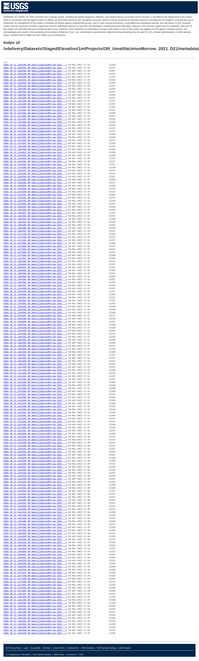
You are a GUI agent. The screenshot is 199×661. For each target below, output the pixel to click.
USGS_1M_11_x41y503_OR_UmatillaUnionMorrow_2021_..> (35, 382)
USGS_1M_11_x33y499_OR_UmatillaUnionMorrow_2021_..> (35, 146)
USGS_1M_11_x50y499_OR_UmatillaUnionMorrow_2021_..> (35, 630)
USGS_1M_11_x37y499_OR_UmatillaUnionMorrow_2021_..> (35, 234)
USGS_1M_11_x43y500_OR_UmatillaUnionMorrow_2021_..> (35, 445)
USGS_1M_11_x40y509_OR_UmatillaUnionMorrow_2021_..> (35, 361)
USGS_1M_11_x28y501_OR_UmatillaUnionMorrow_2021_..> (35, 68)
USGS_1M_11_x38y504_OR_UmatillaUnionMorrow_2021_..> (35, 276)
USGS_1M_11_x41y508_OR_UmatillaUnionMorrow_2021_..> (35, 397)
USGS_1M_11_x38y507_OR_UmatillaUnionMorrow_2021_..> (35, 285)
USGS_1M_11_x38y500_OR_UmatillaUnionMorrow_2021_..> (35, 264)
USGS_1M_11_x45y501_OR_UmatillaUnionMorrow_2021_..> (35, 524)
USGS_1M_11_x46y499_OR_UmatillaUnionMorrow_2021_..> (35, 548)
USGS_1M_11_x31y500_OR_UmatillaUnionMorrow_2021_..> (35, 104)
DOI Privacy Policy (13, 648)
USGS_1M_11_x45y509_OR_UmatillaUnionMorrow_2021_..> (35, 539)
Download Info (73, 648)
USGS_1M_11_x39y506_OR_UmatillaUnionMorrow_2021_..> (35, 312)
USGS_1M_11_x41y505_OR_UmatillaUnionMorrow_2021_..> (35, 388)
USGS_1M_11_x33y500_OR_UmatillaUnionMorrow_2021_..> (35, 149)
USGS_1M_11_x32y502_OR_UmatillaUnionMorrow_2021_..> (35, 128)
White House (59, 655)
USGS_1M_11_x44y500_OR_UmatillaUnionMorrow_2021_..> (35, 482)
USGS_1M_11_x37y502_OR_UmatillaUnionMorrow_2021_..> (35, 243)
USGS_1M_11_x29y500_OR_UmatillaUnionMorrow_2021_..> (35, 77)
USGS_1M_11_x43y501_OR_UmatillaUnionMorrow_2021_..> (35, 449)
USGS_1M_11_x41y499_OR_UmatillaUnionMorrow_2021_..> (35, 370)
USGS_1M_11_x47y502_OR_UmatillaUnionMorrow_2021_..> (35, 588)
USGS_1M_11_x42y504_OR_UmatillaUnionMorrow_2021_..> (35, 421)
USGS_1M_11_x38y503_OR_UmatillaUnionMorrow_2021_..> (35, 273)
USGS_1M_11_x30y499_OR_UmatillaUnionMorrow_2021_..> (35, 86)
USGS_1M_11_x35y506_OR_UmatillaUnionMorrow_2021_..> (35, 210)
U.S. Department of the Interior (18, 655)
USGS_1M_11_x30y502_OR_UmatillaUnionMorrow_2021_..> (35, 95)
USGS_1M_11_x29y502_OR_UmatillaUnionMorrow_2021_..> (35, 83)
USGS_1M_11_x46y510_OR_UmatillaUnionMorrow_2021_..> (35, 569)
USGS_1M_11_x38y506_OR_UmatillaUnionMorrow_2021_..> (35, 282)
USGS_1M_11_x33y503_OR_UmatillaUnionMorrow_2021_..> (35, 158)
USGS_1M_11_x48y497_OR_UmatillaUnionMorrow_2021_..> (35, 594)
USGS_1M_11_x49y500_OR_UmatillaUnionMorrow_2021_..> (35, 618)
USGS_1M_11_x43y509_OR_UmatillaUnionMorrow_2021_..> (35, 473)
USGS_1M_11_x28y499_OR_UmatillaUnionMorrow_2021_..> (35, 65)
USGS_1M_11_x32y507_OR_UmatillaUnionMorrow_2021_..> (35, 143)
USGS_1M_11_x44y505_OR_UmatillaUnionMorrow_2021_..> (35, 497)
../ (5, 62)
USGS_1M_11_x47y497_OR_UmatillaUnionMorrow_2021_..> (35, 572)
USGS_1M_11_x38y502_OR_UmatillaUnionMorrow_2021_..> (35, 270)
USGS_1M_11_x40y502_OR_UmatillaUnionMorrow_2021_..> (35, 340)
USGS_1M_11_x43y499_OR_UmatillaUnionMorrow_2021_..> (35, 442)
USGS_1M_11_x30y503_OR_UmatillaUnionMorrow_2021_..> (35, 98)
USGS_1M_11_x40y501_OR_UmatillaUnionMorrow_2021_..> (35, 337)
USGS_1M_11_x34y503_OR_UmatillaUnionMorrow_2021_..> (35, 182)
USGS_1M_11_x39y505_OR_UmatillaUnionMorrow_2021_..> (35, 309)
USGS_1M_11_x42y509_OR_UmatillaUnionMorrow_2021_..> (35, 436)
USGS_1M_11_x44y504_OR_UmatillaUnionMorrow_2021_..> (35, 494)
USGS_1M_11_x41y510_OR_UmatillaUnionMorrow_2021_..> (35, 403)
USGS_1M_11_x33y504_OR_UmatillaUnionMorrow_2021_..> (35, 161)
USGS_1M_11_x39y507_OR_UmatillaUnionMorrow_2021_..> (35, 315)
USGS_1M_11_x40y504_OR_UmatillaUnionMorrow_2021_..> (35, 346)
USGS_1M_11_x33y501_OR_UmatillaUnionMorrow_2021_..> (35, 152)
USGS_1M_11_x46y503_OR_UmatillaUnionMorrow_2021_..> (35, 560)
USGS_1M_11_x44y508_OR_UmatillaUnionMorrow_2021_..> (35, 506)
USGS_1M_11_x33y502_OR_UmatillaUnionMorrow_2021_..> (35, 155)
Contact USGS (59, 648)
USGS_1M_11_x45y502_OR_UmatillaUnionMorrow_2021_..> (35, 527)
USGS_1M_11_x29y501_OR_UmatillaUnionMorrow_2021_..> (35, 80)
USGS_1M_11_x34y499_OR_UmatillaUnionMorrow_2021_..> (35, 173)
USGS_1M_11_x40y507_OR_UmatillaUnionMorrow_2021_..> (35, 355)
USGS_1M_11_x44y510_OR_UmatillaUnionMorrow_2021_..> (35, 512)
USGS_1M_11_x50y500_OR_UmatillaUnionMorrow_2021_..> (35, 633)
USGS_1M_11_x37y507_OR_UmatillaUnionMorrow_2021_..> (35, 258)
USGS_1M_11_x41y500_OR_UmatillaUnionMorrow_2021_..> (35, 373)
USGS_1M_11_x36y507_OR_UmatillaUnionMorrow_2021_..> (35, 231)
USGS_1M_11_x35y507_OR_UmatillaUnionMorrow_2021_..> (35, 213)
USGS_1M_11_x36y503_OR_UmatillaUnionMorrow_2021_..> (35, 219)
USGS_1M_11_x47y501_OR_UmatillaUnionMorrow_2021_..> (35, 585)
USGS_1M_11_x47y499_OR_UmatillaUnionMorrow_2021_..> (35, 578)
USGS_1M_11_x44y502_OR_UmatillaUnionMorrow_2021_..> (35, 488)
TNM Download (87, 648)
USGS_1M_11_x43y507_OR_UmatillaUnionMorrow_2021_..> (35, 467)
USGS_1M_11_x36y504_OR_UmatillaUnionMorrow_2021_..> (35, 222)
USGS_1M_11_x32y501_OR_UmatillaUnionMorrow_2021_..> (35, 125)
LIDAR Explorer (124, 648)
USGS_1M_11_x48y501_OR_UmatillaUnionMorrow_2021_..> (35, 606)
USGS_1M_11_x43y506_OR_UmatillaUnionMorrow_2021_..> (35, 464)
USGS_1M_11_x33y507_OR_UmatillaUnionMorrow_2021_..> (35, 170)
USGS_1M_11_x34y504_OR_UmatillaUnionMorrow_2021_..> (35, 185)
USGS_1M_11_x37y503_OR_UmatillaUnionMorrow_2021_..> (35, 246)
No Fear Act (71, 655)
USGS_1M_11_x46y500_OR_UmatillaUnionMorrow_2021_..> (35, 551)
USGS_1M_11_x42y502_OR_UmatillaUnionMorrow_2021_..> (35, 415)
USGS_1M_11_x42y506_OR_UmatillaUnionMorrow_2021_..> (35, 427)
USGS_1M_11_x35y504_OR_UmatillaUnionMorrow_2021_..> (35, 204)
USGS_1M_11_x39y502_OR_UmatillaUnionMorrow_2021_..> (35, 300)
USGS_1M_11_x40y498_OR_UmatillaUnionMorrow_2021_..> (35, 327)
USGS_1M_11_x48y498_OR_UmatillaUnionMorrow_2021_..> (35, 597)
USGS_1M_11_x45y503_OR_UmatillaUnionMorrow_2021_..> (35, 530)
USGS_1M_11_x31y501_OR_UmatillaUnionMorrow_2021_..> (35, 107)
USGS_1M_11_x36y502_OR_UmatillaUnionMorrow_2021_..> (35, 216)
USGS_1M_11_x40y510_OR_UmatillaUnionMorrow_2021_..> (35, 364)
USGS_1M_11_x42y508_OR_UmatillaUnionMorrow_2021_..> (35, 433)
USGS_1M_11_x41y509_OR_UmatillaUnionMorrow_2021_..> (35, 400)
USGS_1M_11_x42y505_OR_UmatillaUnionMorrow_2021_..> (35, 424)
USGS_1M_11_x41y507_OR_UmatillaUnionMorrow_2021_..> (35, 394)
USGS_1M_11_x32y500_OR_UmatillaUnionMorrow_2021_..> (35, 122)
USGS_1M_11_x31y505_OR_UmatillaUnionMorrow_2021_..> (35, 116)
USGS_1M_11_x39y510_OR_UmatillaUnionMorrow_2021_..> (35, 324)
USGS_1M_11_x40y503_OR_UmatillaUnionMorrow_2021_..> (35, 343)
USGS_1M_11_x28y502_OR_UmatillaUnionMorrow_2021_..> (35, 71)
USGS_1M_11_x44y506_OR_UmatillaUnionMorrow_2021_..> (35, 500)
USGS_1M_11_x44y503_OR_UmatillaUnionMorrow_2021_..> (35, 491)
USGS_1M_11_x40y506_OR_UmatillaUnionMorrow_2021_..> (35, 352)
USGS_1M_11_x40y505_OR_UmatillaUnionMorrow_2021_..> (35, 349)
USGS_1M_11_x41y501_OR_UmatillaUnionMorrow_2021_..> (35, 376)
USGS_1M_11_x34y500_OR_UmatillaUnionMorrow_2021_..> (35, 176)
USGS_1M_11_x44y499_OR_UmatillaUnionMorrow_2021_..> (35, 479)
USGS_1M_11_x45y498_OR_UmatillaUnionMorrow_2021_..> (35, 515)
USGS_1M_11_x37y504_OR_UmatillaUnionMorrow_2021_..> (35, 249)
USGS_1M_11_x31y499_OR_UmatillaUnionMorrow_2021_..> (35, 101)
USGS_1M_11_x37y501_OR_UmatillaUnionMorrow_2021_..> (35, 240)
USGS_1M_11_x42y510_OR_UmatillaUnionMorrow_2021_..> (35, 439)
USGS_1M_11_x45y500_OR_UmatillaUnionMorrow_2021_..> (35, 521)
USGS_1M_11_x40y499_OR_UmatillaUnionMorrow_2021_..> (35, 331)
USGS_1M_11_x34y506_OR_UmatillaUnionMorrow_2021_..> (35, 191)
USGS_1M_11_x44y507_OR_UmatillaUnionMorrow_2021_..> (35, 503)
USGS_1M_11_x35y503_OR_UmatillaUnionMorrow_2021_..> (35, 201)
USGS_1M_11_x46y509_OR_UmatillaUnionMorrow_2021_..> (35, 566)
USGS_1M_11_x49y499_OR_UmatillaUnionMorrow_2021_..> (35, 615)
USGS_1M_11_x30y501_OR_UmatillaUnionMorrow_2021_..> (35, 92)
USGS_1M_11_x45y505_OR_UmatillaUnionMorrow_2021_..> (35, 536)
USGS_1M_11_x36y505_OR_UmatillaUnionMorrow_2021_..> (35, 225)
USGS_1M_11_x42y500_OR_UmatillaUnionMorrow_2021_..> (35, 409)
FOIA (81, 655)
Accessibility (35, 648)
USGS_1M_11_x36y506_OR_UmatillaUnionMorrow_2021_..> (35, 228)
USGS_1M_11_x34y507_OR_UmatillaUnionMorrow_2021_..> (35, 195)
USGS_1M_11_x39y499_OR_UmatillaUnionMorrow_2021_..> (35, 291)
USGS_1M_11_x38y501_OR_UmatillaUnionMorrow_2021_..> (35, 267)
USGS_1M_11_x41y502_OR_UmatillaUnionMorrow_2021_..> (35, 379)
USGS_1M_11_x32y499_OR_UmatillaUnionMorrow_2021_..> (35, 119)
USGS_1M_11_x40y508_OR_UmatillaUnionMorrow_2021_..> (35, 358)
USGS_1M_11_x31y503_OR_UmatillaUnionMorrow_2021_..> (35, 113)
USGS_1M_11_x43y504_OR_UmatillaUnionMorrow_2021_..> (35, 458)
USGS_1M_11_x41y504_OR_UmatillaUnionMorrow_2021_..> (35, 385)
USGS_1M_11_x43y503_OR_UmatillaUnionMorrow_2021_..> (35, 455)
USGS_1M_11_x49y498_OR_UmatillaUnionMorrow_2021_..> (35, 612)
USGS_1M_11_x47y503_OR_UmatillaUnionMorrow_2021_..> (35, 591)
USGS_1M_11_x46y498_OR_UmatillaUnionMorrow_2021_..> (35, 545)
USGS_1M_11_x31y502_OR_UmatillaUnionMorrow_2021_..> (35, 110)
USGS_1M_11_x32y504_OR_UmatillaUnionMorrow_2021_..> (35, 134)
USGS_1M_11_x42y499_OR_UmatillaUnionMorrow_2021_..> (35, 406)
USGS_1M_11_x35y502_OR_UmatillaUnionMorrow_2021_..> (35, 198)
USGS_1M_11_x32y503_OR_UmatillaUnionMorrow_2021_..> (35, 131)
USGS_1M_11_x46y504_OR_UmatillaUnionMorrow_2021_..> (35, 563)
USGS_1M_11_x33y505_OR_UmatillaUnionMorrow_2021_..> (35, 164)
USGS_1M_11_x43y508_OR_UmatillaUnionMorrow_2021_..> (35, 470)
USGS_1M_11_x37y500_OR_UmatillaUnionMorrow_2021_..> (35, 237)
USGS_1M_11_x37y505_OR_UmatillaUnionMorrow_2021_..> (35, 252)
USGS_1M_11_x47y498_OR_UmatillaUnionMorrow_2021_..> (35, 575)
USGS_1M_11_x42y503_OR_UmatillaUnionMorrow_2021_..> (35, 418)
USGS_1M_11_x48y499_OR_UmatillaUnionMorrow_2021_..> (35, 600)
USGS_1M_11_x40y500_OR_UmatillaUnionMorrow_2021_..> (35, 334)
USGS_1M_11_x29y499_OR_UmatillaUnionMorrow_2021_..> (35, 74)
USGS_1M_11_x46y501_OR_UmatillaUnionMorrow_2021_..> (35, 554)
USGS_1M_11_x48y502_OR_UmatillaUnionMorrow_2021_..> (35, 609)
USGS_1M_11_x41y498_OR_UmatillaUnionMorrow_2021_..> (35, 367)
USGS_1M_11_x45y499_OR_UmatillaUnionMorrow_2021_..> (35, 518)
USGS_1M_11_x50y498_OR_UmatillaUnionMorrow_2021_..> (35, 627)
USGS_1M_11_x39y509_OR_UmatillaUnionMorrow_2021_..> (35, 321)
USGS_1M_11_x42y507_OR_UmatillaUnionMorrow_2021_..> (35, 430)
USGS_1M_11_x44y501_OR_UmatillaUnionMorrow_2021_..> (35, 485)
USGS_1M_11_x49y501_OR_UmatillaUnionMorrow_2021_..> (35, 621)
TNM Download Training (106, 648)
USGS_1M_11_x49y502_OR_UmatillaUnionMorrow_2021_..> (35, 624)
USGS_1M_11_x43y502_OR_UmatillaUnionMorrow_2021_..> (35, 452)
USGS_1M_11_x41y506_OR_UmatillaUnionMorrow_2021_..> (35, 391)
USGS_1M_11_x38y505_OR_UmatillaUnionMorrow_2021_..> (35, 279)
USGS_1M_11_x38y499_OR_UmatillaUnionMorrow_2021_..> (35, 261)
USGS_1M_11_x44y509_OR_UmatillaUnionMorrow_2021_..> (35, 509)
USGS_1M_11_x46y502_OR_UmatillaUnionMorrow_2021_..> (35, 557)
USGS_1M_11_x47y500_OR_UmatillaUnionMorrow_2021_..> (35, 582)
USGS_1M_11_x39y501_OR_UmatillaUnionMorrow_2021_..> (35, 297)
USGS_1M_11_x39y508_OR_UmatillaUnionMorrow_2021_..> (35, 318)
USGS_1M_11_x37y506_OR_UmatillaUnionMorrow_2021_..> (35, 255)
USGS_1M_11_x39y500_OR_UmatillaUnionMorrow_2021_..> (35, 294)
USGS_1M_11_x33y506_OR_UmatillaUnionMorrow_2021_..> (35, 167)
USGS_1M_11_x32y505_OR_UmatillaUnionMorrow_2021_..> (35, 137)
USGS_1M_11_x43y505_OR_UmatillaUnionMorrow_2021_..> (35, 461)
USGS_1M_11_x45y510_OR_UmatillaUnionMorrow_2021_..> (35, 542)
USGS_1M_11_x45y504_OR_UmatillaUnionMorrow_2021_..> (35, 533)
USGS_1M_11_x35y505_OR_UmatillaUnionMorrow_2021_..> (35, 207)
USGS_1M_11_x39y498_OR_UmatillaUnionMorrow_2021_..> (35, 288)
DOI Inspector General (42, 655)
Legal (25, 648)
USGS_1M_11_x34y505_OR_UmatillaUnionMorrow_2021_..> (35, 188)
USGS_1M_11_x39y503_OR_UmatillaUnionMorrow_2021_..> (35, 303)
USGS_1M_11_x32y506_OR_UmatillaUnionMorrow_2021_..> (35, 140)
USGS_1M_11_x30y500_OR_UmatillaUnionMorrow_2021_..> (35, 89)
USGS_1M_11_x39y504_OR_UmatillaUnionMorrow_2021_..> (35, 306)
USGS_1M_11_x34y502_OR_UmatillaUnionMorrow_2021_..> (35, 179)
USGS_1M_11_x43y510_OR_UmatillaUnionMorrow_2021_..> (35, 476)
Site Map (46, 648)
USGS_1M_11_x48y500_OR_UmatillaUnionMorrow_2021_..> (35, 603)
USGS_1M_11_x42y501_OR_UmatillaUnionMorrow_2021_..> (35, 412)
